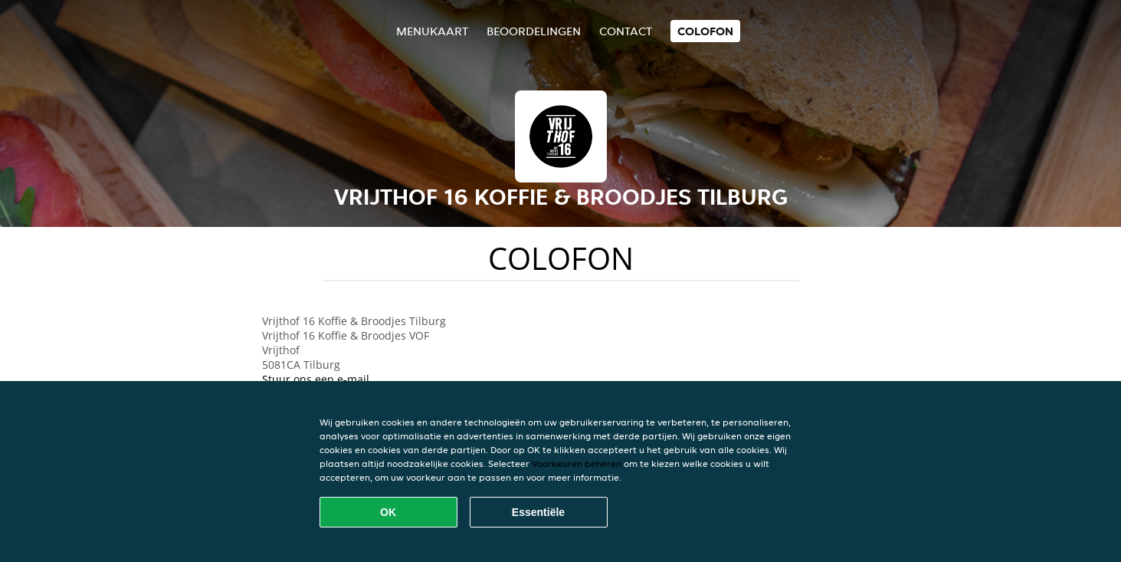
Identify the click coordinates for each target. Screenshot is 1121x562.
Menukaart (432, 31)
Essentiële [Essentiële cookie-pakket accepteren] (538, 512)
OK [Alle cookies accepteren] (388, 512)
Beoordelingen (534, 31)
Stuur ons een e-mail (315, 379)
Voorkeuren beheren (576, 463)
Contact (625, 31)
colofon (705, 31)
